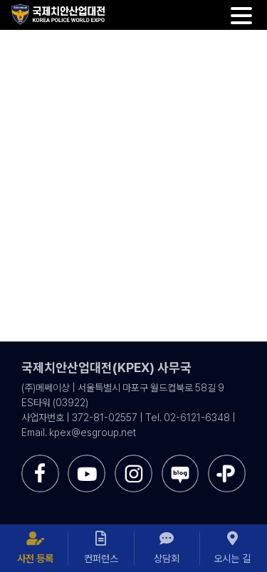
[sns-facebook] (40, 460)
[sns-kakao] (227, 460)
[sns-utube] (86, 460)
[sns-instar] (133, 460)
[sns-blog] (180, 460)
